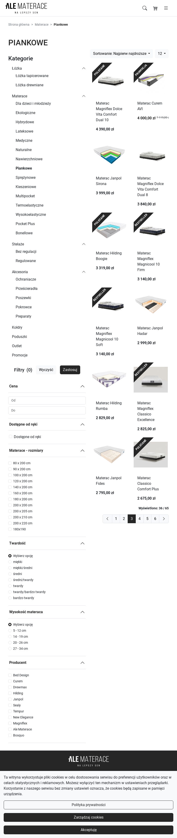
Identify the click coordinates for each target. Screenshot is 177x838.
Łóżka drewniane (29, 85)
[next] (164, 518)
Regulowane (26, 261)
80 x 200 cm (21, 463)
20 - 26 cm (20, 642)
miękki (17, 562)
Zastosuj (70, 370)
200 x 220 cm (22, 523)
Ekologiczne (25, 113)
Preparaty (23, 316)
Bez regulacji (26, 251)
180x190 (19, 529)
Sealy (17, 705)
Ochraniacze (26, 279)
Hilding (18, 693)
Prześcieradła (27, 288)
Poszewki (23, 298)
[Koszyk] (155, 8)
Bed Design (21, 675)
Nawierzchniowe (29, 159)
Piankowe (24, 168)
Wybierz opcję (23, 556)
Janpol (18, 699)
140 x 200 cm (22, 487)
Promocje (19, 355)
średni (17, 574)
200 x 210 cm (22, 517)
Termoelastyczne (29, 205)
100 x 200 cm (22, 475)
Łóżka (17, 68)
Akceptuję (89, 830)
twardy (18, 586)
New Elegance (23, 717)
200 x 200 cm (22, 505)
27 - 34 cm (20, 648)
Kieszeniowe (26, 187)
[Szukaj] (144, 8)
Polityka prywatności (89, 805)
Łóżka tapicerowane (32, 76)
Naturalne (24, 150)
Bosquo (18, 735)
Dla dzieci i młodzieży (33, 103)
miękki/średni (22, 568)
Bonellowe (24, 233)
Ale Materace (22, 729)
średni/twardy (23, 580)
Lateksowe (24, 131)
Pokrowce (24, 307)
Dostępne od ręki (23, 424)
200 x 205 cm (22, 511)
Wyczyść (46, 370)
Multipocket (25, 196)
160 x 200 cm (22, 493)
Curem (18, 681)
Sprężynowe (25, 177)
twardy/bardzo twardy (29, 592)
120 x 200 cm (22, 481)
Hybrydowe (25, 122)
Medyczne (24, 140)
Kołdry (17, 327)
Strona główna (19, 24)
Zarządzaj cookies (88, 817)
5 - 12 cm (19, 630)
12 (160, 53)
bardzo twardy (23, 598)
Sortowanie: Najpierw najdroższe (120, 53)
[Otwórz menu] (166, 8)
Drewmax (20, 687)
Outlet (17, 346)
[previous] (107, 518)
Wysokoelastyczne (31, 214)
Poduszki (19, 336)
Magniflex (20, 723)
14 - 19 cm (20, 636)
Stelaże (18, 244)
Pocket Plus (25, 224)
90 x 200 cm (21, 469)
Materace (41, 24)
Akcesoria (20, 272)
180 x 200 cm (22, 499)
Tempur (18, 711)
